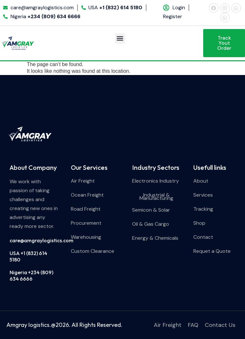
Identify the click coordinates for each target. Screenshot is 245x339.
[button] (120, 38)
